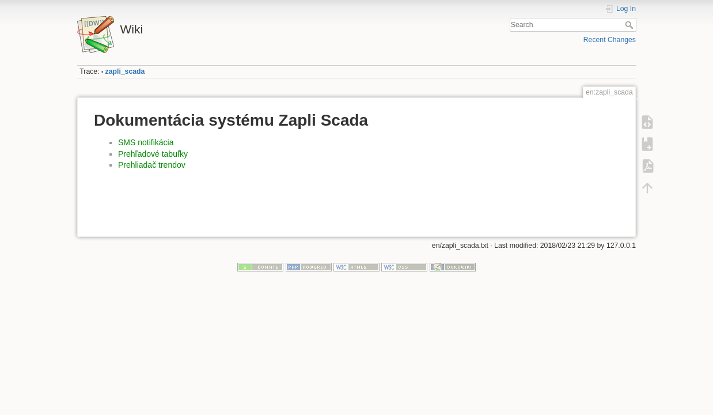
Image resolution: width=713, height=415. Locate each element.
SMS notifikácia (145, 142)
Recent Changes (609, 40)
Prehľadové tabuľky (153, 154)
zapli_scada (125, 71)
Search (630, 25)
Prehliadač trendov (151, 164)
